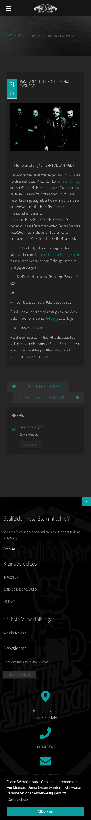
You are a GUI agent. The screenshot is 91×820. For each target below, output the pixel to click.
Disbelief (41, 254)
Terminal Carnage (68, 181)
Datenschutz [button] (17, 799)
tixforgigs (52, 318)
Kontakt (30, 445)
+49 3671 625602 (45, 747)
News (22, 36)
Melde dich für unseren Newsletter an (26, 662)
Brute (76, 254)
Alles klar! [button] (46, 811)
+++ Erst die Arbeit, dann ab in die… (48, 397)
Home (8, 36)
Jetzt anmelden (20, 674)
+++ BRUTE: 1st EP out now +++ (38, 386)
